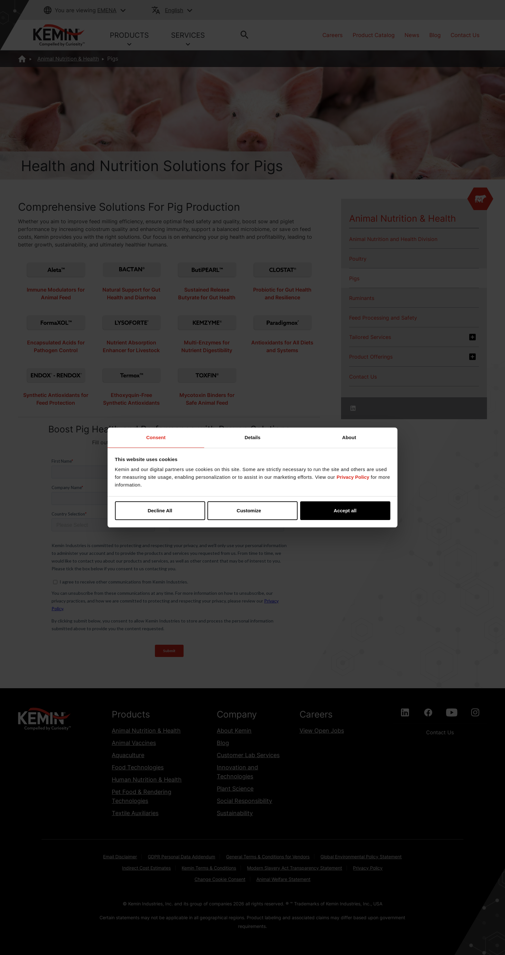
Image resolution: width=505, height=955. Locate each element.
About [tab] (349, 437)
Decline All (160, 510)
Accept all (345, 510)
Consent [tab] (156, 437)
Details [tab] (252, 437)
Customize (253, 510)
